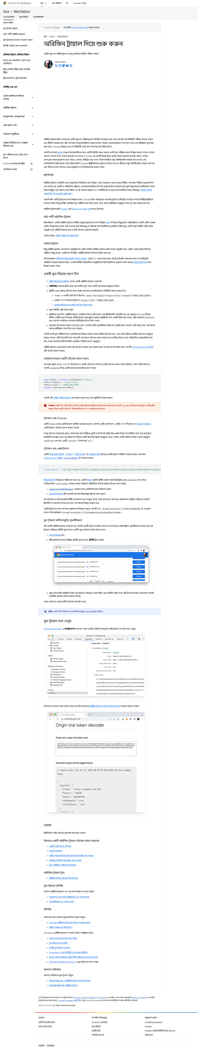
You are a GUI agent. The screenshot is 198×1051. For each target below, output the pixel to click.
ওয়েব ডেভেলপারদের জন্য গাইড (63, 938)
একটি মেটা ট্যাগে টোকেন (60, 846)
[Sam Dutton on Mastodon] (63, 66)
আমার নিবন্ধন (55, 535)
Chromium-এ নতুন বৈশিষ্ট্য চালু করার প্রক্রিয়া (68, 952)
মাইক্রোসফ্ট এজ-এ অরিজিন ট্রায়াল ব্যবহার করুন (69, 981)
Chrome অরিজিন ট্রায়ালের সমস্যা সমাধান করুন (69, 922)
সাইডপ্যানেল (80, 454)
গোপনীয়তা (50, 1045)
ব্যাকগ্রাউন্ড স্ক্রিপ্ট (56, 454)
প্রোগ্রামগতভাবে (144, 424)
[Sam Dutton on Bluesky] (67, 66)
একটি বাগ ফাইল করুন (46, 1022)
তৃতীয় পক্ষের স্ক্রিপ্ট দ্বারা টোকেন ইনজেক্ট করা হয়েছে (71, 856)
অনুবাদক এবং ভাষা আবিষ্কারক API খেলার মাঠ (69, 897)
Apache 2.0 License (139, 997)
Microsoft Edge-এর (81, 209)
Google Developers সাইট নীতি (69, 1000)
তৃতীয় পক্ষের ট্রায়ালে (62, 398)
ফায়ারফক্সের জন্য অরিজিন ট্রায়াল (63, 985)
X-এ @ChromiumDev (153, 1022)
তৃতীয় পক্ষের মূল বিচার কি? (67, 235)
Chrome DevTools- (53, 629)
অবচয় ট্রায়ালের (140, 262)
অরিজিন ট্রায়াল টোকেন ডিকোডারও (104, 706)
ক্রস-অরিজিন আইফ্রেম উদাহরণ (62, 865)
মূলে (108, 222)
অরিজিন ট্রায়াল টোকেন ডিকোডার (63, 878)
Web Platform (22, 11)
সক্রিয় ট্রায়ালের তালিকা (59, 281)
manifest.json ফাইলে (53, 458)
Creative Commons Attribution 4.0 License (90, 997)
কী (72, 458)
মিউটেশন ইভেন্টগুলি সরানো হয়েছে (71, 258)
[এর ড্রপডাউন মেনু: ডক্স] (46, 3)
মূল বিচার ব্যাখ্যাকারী (58, 943)
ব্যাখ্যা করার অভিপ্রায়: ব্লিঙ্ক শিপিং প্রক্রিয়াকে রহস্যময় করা (73, 957)
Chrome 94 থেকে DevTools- (62, 962)
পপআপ (69, 454)
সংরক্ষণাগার (96, 1030)
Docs (6, 11)
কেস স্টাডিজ (56, 3)
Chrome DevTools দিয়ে (142, 347)
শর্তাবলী (41, 1045)
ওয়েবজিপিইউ (38, 17)
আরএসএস (149, 1034)
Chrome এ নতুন (79, 3)
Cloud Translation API (79, 27)
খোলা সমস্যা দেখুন (45, 1026)
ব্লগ (67, 3)
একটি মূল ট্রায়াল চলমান (59, 948)
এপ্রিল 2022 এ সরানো (88, 611)
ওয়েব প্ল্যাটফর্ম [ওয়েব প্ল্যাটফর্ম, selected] (8, 17)
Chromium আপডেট (99, 1022)
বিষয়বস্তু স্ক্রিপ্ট (50, 480)
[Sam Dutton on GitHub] (59, 66)
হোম (45, 36)
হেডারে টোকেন (55, 851)
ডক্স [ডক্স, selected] (41, 3)
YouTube (148, 1026)
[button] (15, 97)
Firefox (64, 209)
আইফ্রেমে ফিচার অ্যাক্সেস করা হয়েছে (65, 860)
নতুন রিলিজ (23, 17)
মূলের (59, 152)
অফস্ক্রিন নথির (95, 454)
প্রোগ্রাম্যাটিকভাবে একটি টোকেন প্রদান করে (73, 305)
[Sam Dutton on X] (56, 66)
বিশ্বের (89, 480)
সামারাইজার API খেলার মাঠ (61, 902)
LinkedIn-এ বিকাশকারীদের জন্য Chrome (160, 1030)
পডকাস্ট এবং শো (98, 1034)
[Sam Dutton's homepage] (70, 66)
